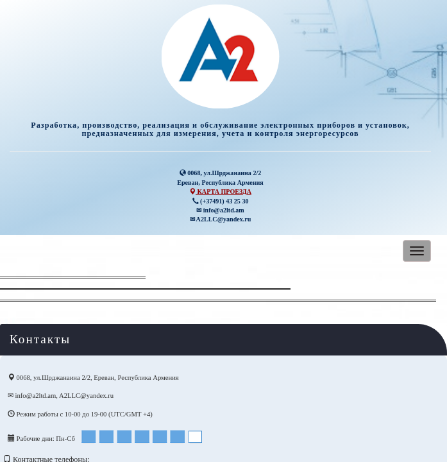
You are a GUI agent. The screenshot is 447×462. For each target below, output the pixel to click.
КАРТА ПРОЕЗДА (220, 191)
